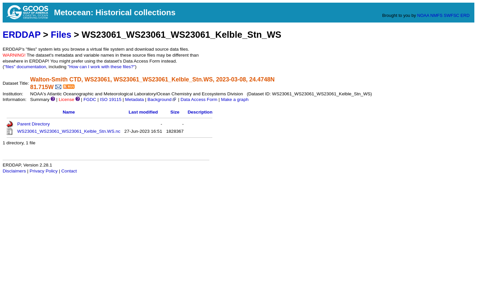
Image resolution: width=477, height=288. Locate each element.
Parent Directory (33, 123)
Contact (69, 170)
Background (162, 99)
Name (69, 112)
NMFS (436, 15)
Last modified (143, 112)
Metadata (134, 99)
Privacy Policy (43, 170)
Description (199, 112)
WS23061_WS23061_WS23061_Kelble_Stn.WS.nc (68, 131)
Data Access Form (199, 99)
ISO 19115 (110, 99)
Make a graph (234, 99)
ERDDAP (21, 34)
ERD (464, 15)
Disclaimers (14, 170)
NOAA (423, 15)
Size (174, 112)
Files (61, 34)
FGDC (89, 99)
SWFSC (451, 15)
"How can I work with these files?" (101, 66)
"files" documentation (25, 66)
